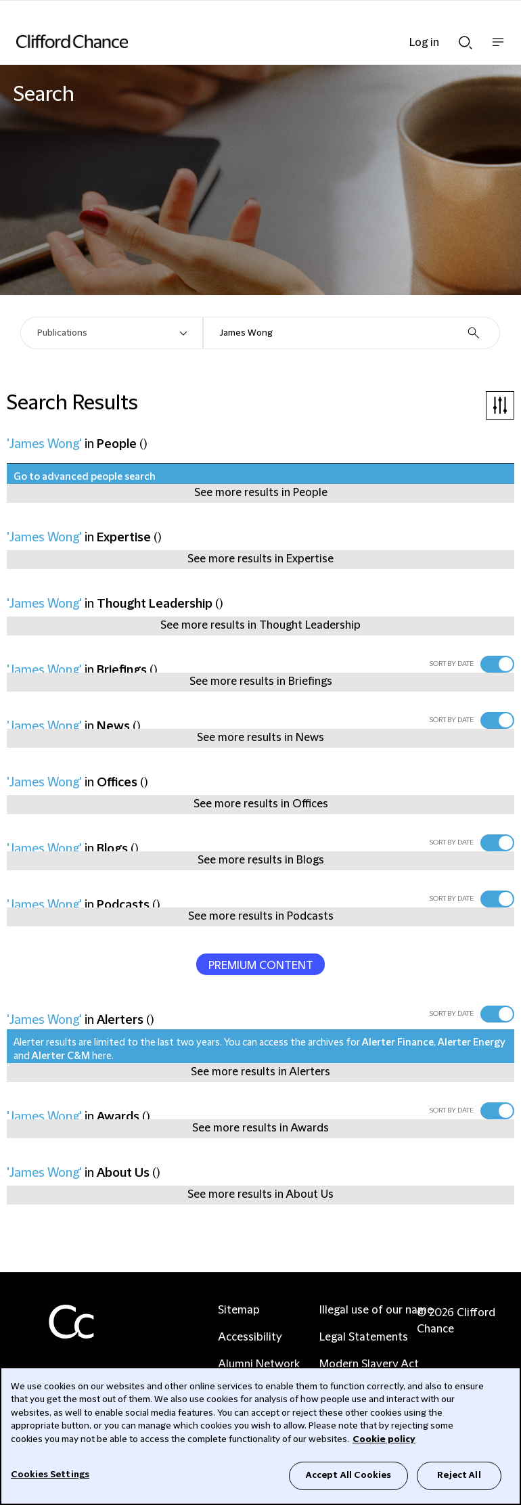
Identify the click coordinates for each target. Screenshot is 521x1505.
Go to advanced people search (85, 477)
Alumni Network (259, 1364)
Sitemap (239, 1310)
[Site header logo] (240, 41)
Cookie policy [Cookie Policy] (384, 1439)
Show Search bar (465, 42)
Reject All (458, 1475)
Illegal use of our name (376, 1310)
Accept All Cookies (348, 1475)
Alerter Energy (471, 1042)
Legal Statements (363, 1337)
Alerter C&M (61, 1056)
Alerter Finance (398, 1042)
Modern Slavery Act (369, 1364)
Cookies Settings (50, 1474)
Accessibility (250, 1337)
